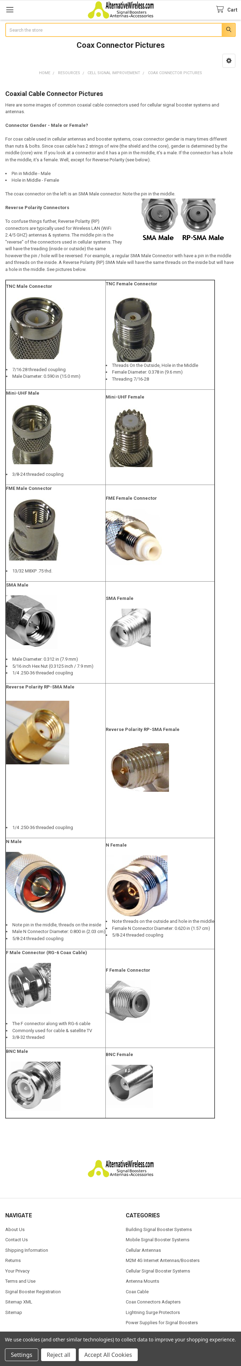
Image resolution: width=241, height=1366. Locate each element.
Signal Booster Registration (33, 1291)
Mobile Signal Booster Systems (157, 1239)
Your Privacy (17, 1271)
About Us (15, 1229)
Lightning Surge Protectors (153, 1312)
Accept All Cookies (108, 1355)
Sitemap (13, 1312)
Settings (21, 1355)
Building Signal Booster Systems (159, 1229)
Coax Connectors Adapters (153, 1302)
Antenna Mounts (142, 1281)
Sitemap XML (18, 1302)
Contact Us (16, 1239)
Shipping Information (26, 1250)
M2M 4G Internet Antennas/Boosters (163, 1260)
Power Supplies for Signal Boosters (162, 1322)
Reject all (58, 1355)
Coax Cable (137, 1291)
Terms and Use (20, 1281)
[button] (228, 61)
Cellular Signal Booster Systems (158, 1271)
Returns (13, 1260)
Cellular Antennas (143, 1250)
